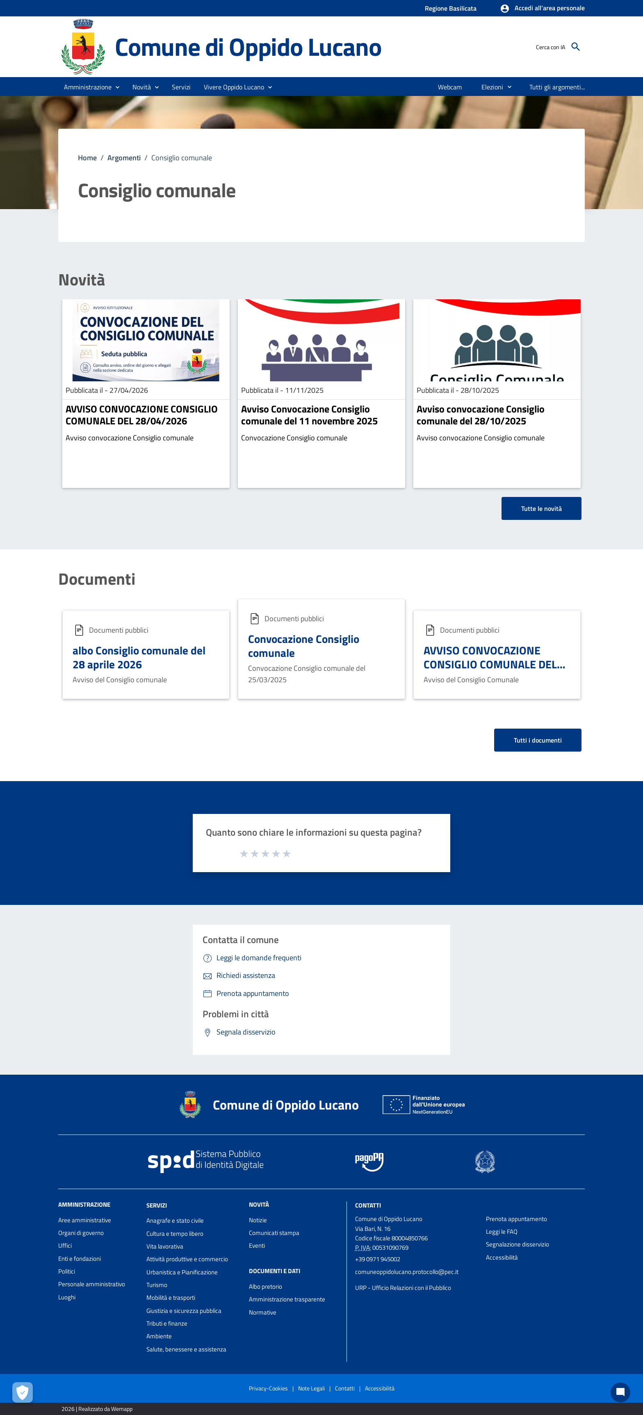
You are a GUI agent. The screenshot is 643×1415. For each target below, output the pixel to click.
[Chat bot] (620, 1392)
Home (87, 157)
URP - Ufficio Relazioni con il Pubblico (403, 1287)
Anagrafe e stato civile (175, 1220)
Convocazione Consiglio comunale (303, 645)
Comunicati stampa (274, 1232)
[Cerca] (576, 47)
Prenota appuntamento (516, 1219)
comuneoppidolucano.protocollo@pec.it (406, 1271)
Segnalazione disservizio (517, 1244)
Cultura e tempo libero (174, 1233)
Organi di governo (81, 1232)
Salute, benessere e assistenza (186, 1349)
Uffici (65, 1245)
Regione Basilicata (451, 8)
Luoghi (66, 1297)
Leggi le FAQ (502, 1231)
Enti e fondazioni (79, 1258)
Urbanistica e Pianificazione (182, 1272)
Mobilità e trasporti (170, 1297)
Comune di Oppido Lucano (248, 46)
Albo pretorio (265, 1286)
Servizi (156, 1205)
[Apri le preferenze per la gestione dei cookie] (22, 1392)
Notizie (258, 1220)
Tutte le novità (541, 508)
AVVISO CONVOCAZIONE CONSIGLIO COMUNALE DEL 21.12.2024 (490, 664)
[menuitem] (450, 87)
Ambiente (159, 1336)
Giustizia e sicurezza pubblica (183, 1310)
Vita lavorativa (164, 1246)
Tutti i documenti (538, 740)
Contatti (368, 1205)
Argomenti (124, 157)
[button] (542, 9)
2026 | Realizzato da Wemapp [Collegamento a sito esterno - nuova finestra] (97, 1408)
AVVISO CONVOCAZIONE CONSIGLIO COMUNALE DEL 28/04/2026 (142, 414)
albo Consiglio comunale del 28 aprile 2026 (139, 657)
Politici (66, 1271)
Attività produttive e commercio (187, 1259)
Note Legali (311, 1388)
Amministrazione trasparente (287, 1299)
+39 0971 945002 (377, 1259)
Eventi (257, 1245)
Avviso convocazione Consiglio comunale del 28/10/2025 (481, 414)
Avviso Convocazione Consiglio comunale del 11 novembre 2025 (309, 414)
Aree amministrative (84, 1220)
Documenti (96, 579)
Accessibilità (502, 1257)
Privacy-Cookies (268, 1388)
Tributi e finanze (166, 1323)
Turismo (156, 1285)
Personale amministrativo (91, 1284)
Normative (262, 1312)
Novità (81, 279)
